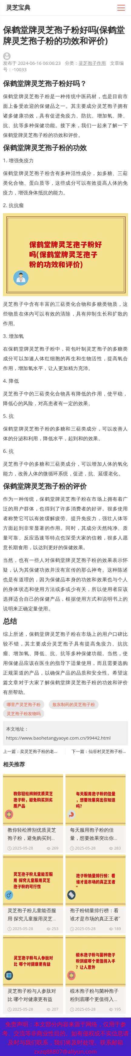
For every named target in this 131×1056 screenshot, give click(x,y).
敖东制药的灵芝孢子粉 (73, 704)
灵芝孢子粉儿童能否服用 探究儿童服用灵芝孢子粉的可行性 (32, 918)
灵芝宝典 (18, 7)
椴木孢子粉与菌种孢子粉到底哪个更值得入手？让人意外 (94, 999)
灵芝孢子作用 (92, 63)
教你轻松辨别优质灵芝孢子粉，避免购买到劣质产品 (32, 838)
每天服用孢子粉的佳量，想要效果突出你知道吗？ (94, 838)
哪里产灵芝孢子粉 (24, 704)
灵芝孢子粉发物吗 (24, 713)
